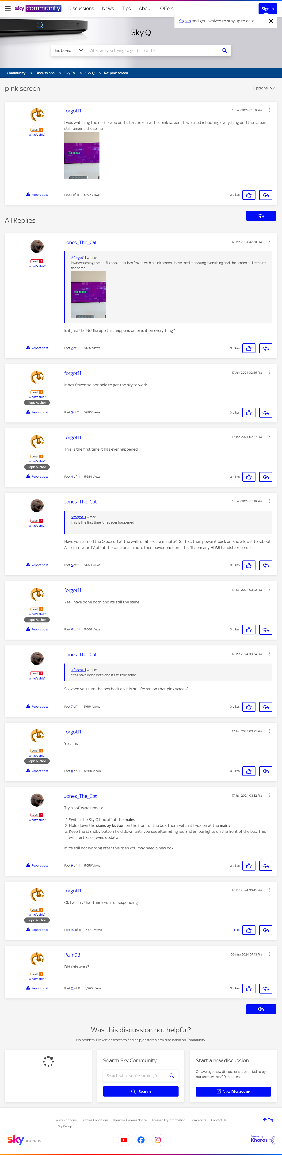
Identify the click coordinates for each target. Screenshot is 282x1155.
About (145, 8)
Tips (126, 8)
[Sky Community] (38, 8)
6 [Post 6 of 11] (72, 629)
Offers (167, 8)
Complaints (198, 1120)
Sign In (268, 8)
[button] (269, 110)
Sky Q (141, 32)
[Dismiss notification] (271, 21)
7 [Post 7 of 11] (72, 706)
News (108, 8)
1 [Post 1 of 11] (71, 194)
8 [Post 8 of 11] (72, 771)
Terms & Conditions (94, 1120)
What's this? (37, 134)
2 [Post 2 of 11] (72, 348)
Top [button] (271, 1119)
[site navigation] (8, 8)
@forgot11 (78, 258)
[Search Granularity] (68, 50)
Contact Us (218, 1120)
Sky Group (65, 1126)
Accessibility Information (169, 1120)
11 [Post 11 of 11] (72, 988)
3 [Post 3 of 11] (72, 412)
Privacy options (66, 1120)
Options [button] (260, 88)
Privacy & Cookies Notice (130, 1120)
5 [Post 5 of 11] (72, 565)
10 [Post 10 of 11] (72, 930)
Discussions (81, 8)
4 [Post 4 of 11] (72, 476)
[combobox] (151, 50)
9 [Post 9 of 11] (72, 865)
